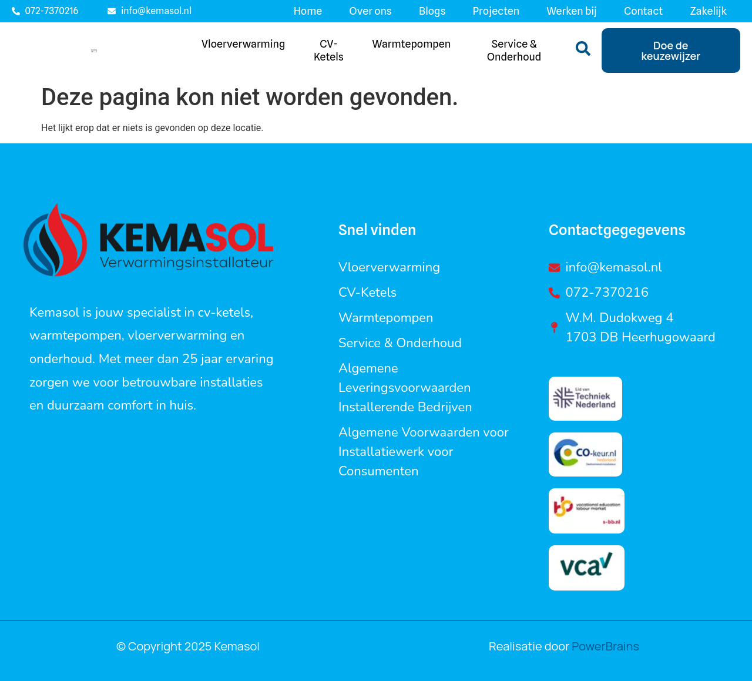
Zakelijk (708, 11)
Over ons (370, 11)
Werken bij (571, 11)
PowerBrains (604, 651)
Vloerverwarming (243, 46)
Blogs (432, 11)
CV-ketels (329, 52)
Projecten (496, 11)
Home (308, 11)
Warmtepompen (411, 46)
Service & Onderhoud (514, 52)
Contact (643, 11)
